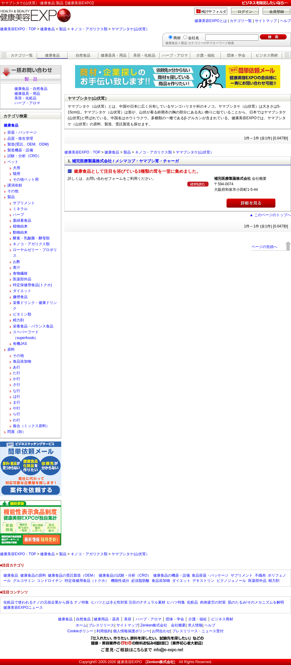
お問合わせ (161, 631)
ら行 (16, 414)
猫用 (16, 174)
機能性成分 (120, 580)
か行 (16, 379)
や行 (16, 408)
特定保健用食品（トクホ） (87, 580)
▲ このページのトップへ (270, 215)
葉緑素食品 (22, 220)
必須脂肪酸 (140, 580)
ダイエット (22, 291)
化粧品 (192, 602)
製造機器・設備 (20, 150)
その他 (12, 191)
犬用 (16, 168)
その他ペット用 (26, 179)
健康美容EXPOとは (211, 21)
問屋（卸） (16, 432)
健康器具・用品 (114, 55)
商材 (177, 38)
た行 (16, 373)
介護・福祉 (205, 55)
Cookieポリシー (80, 631)
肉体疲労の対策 (213, 602)
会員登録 (276, 11)
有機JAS (20, 344)
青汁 (16, 267)
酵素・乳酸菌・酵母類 (31, 238)
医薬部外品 (22, 279)
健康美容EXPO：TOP (18, 29)
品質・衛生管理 (20, 138)
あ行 (16, 367)
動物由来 (20, 232)
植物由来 (20, 226)
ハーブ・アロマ (175, 55)
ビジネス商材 (267, 55)
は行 (16, 396)
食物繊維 (20, 273)
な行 (16, 391)
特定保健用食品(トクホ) (32, 285)
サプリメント (24, 203)
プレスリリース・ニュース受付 (198, 631)
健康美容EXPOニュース (23, 607)
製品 (62, 29)
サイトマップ (266, 21)
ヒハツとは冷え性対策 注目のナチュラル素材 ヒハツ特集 (138, 602)
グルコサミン (24, 580)
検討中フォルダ (214, 11)
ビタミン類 (22, 314)
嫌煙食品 (20, 297)
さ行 (16, 384)
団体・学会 (236, 55)
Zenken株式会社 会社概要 (163, 625)
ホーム (81, 625)
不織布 (260, 575)
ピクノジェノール (231, 580)
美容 (127, 619)
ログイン (245, 11)
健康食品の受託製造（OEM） (72, 575)
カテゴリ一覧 (241, 21)
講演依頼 (14, 185)
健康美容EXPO (129, 662)
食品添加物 (22, 361)
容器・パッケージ (22, 132)
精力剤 (18, 320)
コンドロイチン (49, 580)
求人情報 (195, 625)
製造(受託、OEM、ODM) (28, 144)
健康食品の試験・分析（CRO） (125, 575)
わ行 (16, 420)
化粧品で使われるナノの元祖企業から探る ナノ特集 (46, 602)
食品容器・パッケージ (210, 575)
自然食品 (83, 55)
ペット (12, 162)
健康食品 (47, 29)
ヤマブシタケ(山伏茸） (130, 29)
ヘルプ (285, 21)
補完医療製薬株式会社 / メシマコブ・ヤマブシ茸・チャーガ (125, 161)
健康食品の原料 (33, 575)
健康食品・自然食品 (30, 89)
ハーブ (18, 214)
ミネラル (20, 209)
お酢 (16, 262)
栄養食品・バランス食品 (33, 326)
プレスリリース (101, 625)
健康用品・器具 (106, 619)
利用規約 (103, 631)
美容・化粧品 (144, 55)
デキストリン (203, 580)
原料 (11, 349)
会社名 (193, 38)
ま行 (16, 402)
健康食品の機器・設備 (171, 575)
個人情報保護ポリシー (131, 631)
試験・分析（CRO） (24, 156)
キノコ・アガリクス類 (89, 29)
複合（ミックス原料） (31, 426)
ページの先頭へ (264, 247)
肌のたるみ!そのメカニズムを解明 (256, 602)
